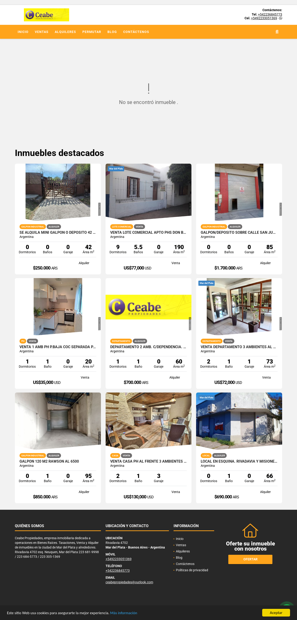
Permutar (91, 32)
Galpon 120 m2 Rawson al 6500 (49, 461)
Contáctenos (136, 32)
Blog (112, 32)
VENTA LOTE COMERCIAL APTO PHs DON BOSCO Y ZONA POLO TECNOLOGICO (148, 232)
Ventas (41, 32)
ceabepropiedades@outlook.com (129, 582)
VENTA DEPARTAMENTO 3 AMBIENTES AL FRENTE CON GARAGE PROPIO (239, 347)
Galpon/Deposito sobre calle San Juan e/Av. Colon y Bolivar (239, 232)
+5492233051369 (264, 18)
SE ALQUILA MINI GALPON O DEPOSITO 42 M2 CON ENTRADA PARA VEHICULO (57, 232)
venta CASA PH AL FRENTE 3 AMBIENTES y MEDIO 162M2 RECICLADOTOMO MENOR (148, 461)
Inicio (23, 32)
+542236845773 (270, 14)
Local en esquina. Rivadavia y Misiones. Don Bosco (239, 461)
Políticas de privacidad (192, 570)
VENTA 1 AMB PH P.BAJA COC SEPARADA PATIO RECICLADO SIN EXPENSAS (57, 347)
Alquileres (65, 32)
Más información (123, 612)
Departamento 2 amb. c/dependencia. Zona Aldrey (148, 347)
